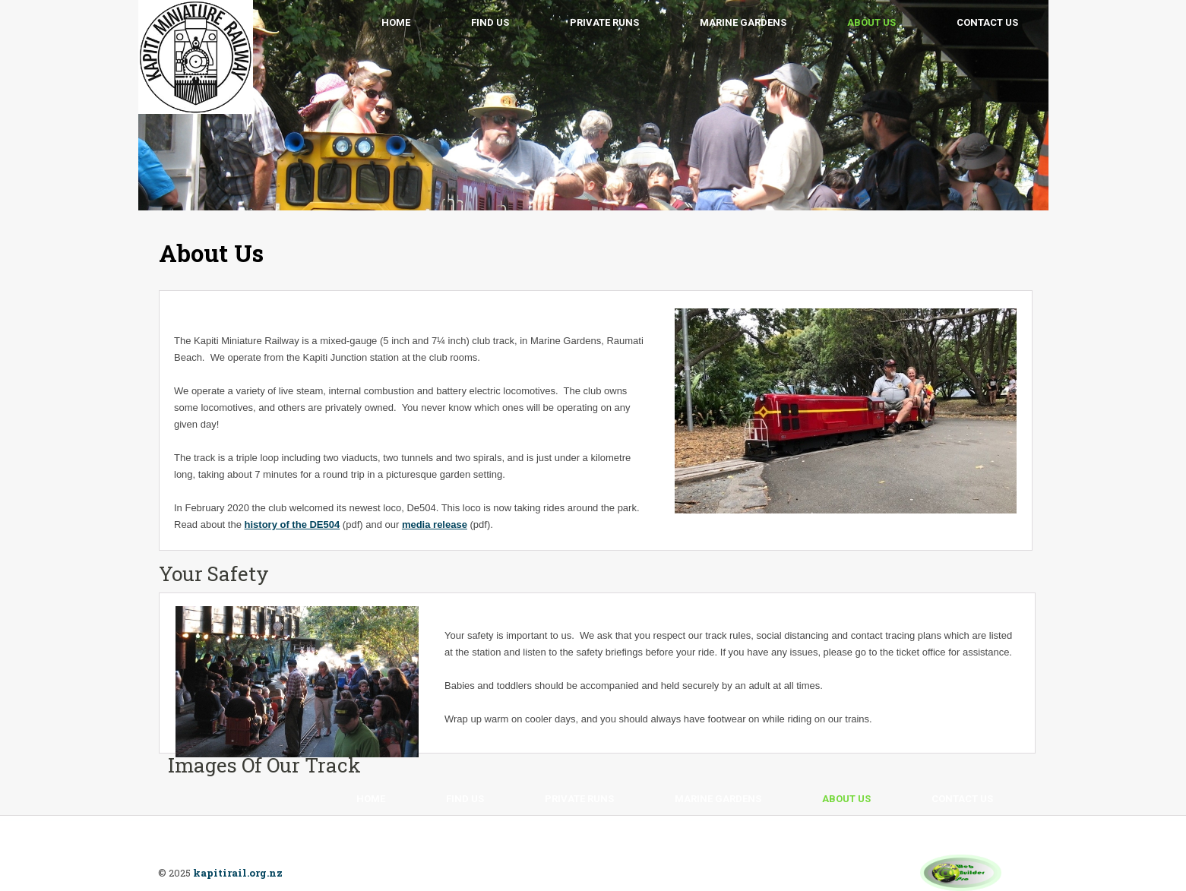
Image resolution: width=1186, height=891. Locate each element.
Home (395, 22)
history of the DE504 (292, 524)
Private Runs (604, 22)
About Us (871, 22)
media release (434, 524)
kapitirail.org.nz (238, 873)
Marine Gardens (743, 22)
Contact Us (987, 22)
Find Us (490, 22)
